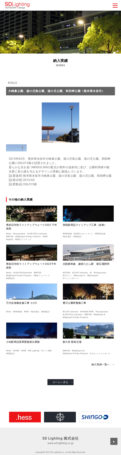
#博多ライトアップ (23, 239)
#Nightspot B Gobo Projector (28, 237)
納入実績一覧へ (101, 364)
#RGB (45, 237)
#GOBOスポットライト (83, 234)
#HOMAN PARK (87, 312)
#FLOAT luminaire (80, 273)
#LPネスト (67, 276)
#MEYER (10, 237)
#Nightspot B (99, 315)
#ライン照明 (46, 351)
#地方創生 (67, 237)
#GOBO (16, 351)
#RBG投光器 (100, 234)
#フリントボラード (71, 278)
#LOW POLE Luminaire (37, 234)
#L (91, 273)
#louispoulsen (19, 234)
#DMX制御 (67, 234)
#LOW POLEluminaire (22, 273)
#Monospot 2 (79, 276)
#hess (8, 273)
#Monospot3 (92, 276)
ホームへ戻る (60, 382)
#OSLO (12, 83)
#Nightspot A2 (78, 351)
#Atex (8, 234)
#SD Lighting (33, 351)
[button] (16, 147)
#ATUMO (67, 273)
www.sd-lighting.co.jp (61, 443)
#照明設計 (77, 237)
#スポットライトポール (100, 353)
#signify (9, 239)
